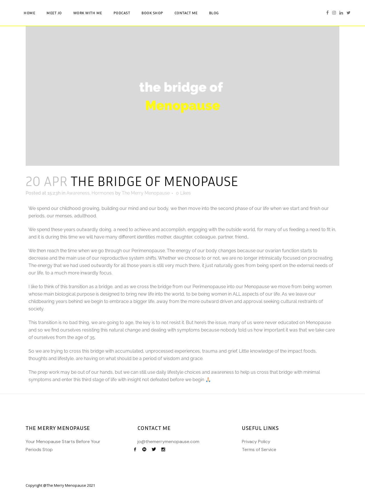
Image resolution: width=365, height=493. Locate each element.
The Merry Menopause (146, 193)
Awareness (78, 193)
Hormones (103, 193)
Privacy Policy (256, 441)
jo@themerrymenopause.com (168, 441)
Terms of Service (259, 449)
